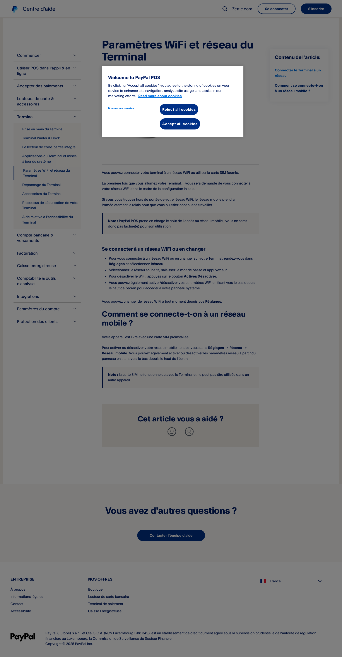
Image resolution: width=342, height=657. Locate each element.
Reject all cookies (179, 109)
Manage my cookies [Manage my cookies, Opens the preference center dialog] (121, 108)
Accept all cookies (179, 124)
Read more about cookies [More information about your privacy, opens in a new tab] (160, 96)
